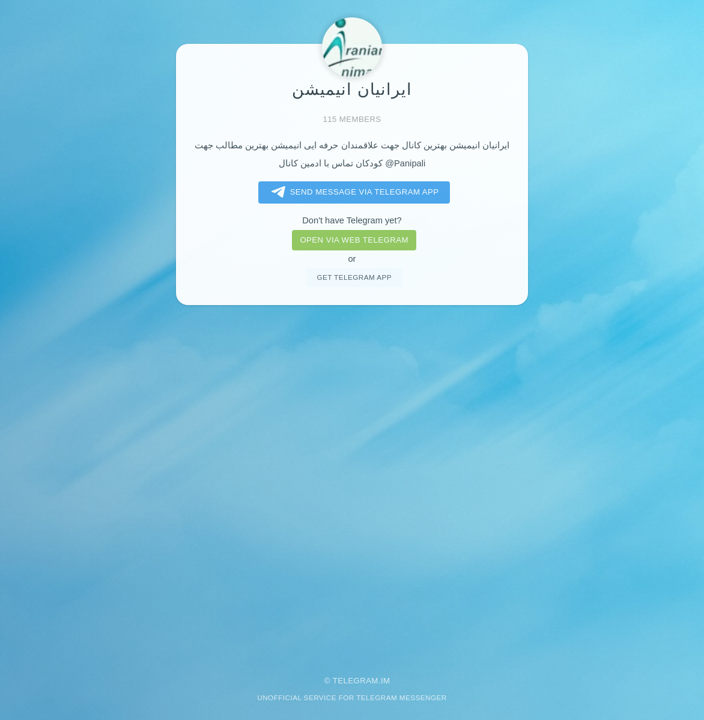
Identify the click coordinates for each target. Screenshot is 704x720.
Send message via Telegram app (353, 192)
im (385, 680)
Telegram (355, 680)
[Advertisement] (352, 482)
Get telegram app (354, 277)
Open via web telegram (354, 239)
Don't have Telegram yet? (351, 220)
